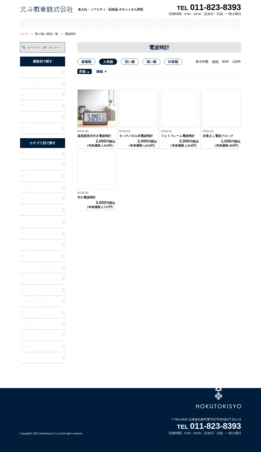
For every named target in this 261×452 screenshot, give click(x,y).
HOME (24, 33)
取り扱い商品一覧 (131, 23)
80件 (225, 61)
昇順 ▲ (84, 71)
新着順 (86, 62)
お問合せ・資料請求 (219, 23)
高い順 (151, 62)
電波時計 (70, 33)
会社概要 (174, 23)
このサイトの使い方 (86, 23)
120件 (236, 61)
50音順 (173, 62)
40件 (215, 61)
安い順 (130, 62)
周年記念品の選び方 (41, 23)
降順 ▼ (101, 71)
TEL (209, 8)
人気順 (108, 62)
